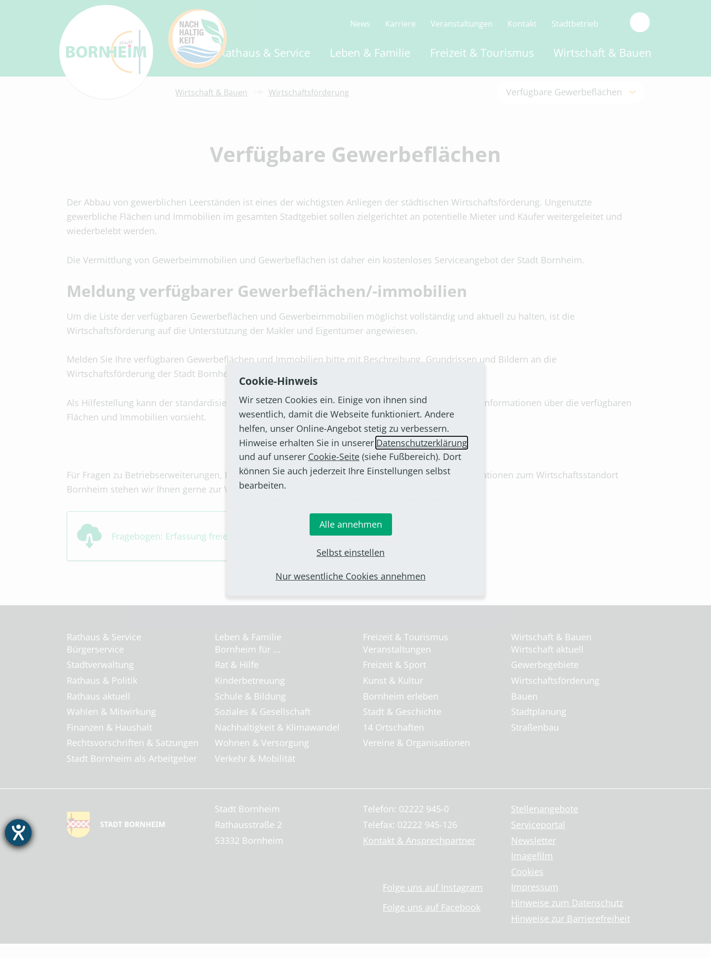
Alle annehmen (350, 524)
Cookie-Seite (333, 456)
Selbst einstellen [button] (350, 552)
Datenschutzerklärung (421, 443)
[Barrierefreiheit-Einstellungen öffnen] (18, 832)
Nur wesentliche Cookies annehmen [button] (351, 576)
